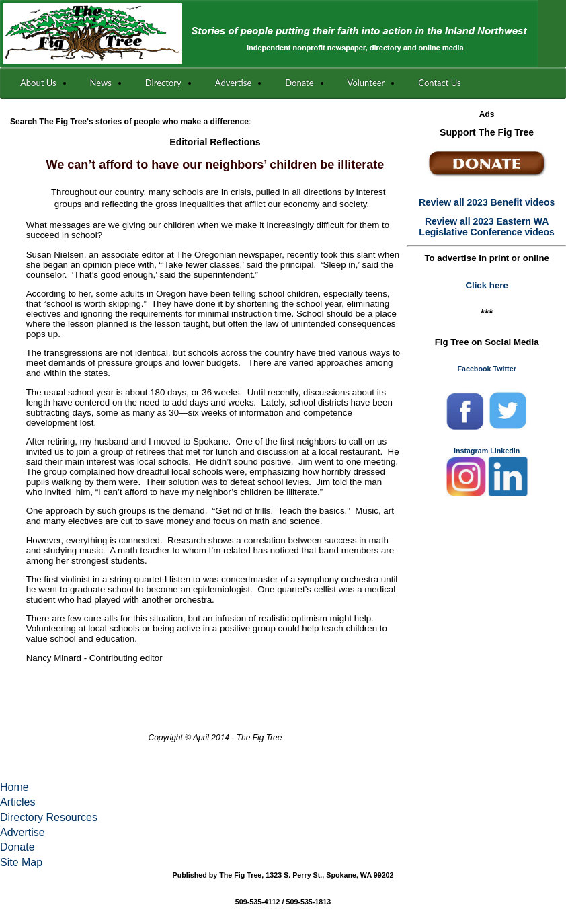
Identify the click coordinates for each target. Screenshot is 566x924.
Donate (17, 847)
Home (14, 787)
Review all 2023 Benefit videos (487, 202)
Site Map (21, 862)
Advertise (22, 832)
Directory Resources (48, 817)
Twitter (504, 368)
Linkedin (505, 451)
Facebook (474, 368)
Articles (17, 802)
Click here (486, 285)
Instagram (471, 451)
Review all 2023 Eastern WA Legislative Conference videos (487, 226)
